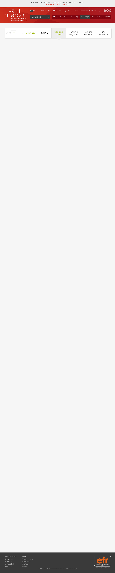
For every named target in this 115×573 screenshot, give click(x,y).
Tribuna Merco (73, 11)
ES (31, 10)
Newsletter (84, 11)
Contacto (92, 11)
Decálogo (75, 17)
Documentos (103, 33)
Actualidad (95, 17)
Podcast (58, 11)
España (36, 17)
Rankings (85, 17)
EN (34, 10)
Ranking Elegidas (73, 33)
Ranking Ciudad (58, 33)
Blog (64, 11)
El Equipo (106, 17)
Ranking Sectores (88, 33)
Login (100, 11)
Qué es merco (63, 17)
